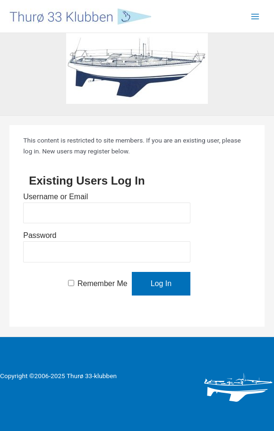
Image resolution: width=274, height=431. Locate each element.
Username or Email (55, 197)
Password (39, 235)
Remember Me (102, 283)
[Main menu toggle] (255, 16)
